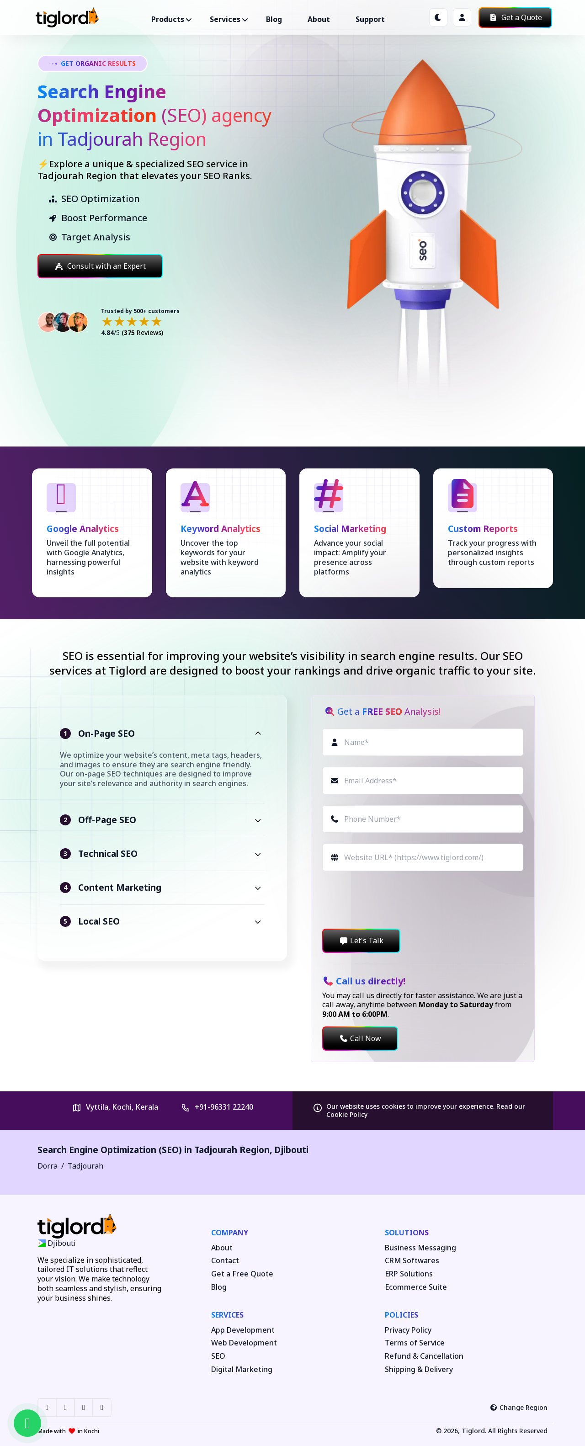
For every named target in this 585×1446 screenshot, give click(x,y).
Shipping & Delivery (419, 1369)
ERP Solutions (409, 1274)
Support (370, 19)
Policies (401, 1315)
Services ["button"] (225, 19)
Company (229, 1233)
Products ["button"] (167, 19)
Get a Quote (515, 17)
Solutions (407, 1233)
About (319, 19)
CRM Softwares (412, 1260)
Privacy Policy (408, 1330)
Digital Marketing (241, 1369)
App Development (243, 1330)
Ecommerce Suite (416, 1287)
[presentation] (391, 900)
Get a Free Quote (242, 1274)
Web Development (244, 1343)
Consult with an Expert (100, 266)
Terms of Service (415, 1343)
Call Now (360, 1038)
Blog (274, 19)
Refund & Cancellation (424, 1356)
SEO (218, 1356)
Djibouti (291, 1149)
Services (227, 1315)
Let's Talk (361, 941)
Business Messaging (420, 1248)
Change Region (519, 1407)
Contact (225, 1260)
